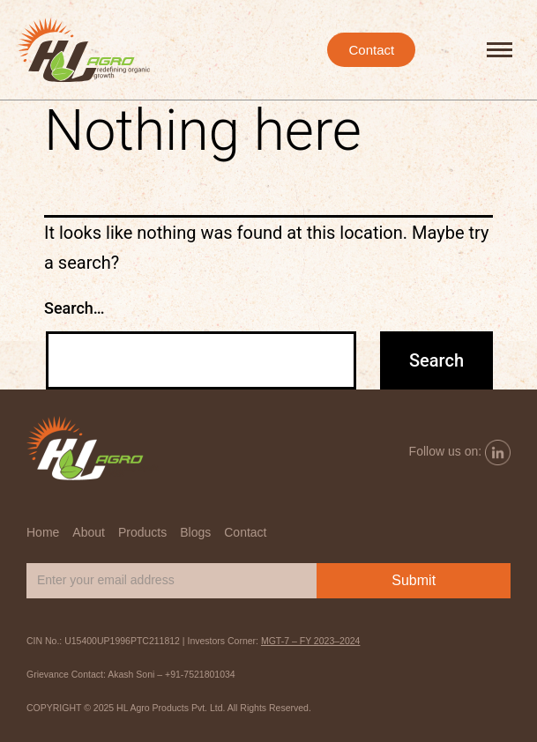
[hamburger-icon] (499, 49)
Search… (74, 308)
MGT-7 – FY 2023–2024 (310, 640)
